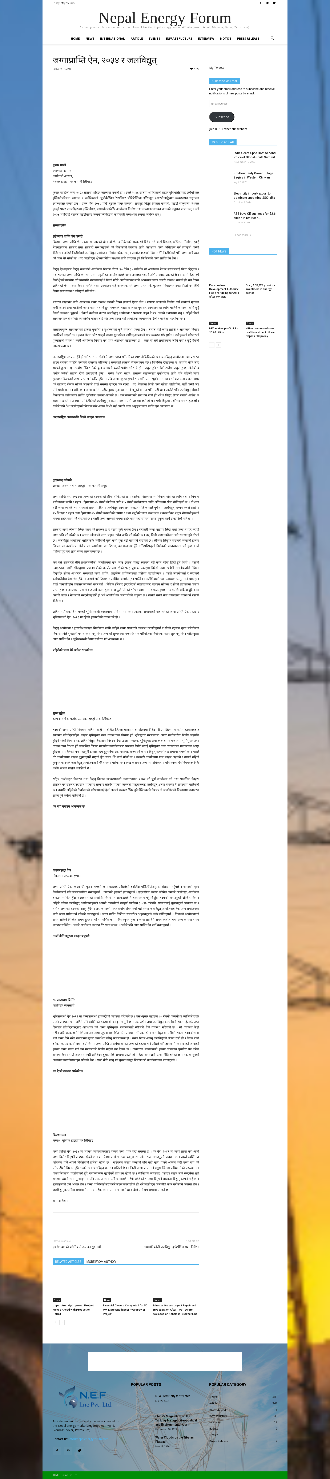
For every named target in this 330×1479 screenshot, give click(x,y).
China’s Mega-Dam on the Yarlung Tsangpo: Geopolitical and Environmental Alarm (176, 1420)
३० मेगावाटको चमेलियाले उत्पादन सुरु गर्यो (77, 1247)
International (112, 38)
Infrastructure (179, 38)
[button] (272, 39)
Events (154, 38)
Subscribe (221, 117)
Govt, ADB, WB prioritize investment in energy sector (260, 289)
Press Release (248, 38)
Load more (243, 235)
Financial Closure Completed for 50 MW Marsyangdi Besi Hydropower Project (125, 1309)
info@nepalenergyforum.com (89, 1439)
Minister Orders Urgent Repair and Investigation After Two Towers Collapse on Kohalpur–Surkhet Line (175, 1309)
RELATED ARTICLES (68, 1261)
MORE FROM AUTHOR (101, 1261)
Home (75, 38)
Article (137, 38)
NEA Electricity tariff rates (172, 1396)
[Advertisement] (126, 96)
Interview (206, 38)
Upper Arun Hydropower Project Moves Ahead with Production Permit (73, 1309)
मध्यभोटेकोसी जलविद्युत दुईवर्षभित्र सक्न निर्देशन (171, 1247)
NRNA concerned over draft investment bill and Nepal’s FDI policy (260, 332)
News (90, 38)
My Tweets (216, 68)
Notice (225, 38)
